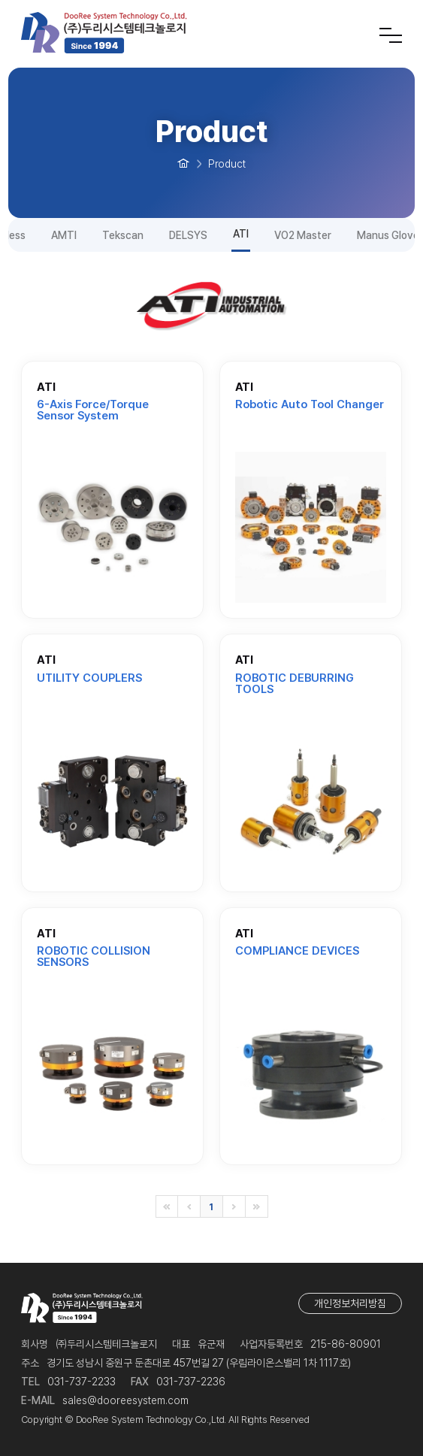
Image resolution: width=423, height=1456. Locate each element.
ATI (241, 234)
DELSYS (188, 235)
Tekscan (123, 235)
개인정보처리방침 (350, 1303)
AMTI (64, 235)
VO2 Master (302, 235)
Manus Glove (388, 235)
